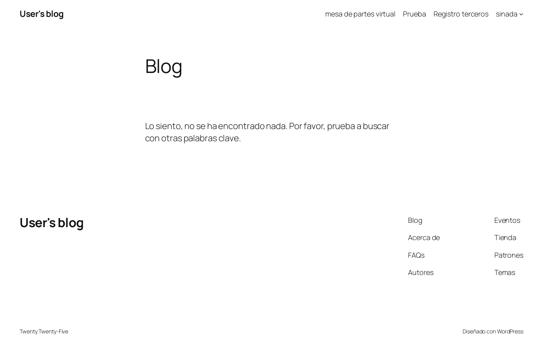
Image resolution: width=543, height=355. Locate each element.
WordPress (510, 331)
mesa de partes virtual (360, 13)
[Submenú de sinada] (521, 14)
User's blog (42, 14)
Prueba (414, 13)
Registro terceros (461, 13)
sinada (506, 13)
